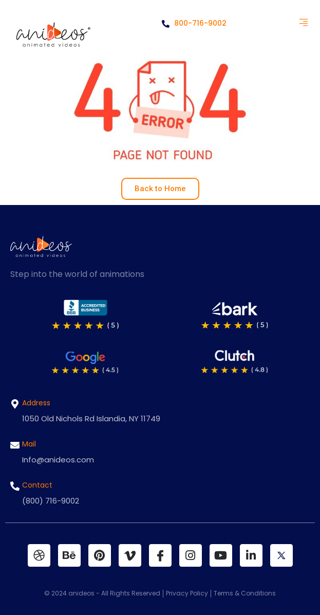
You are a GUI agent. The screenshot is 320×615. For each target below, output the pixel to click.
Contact (37, 485)
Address (36, 403)
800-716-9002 (194, 23)
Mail (29, 444)
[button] (303, 23)
